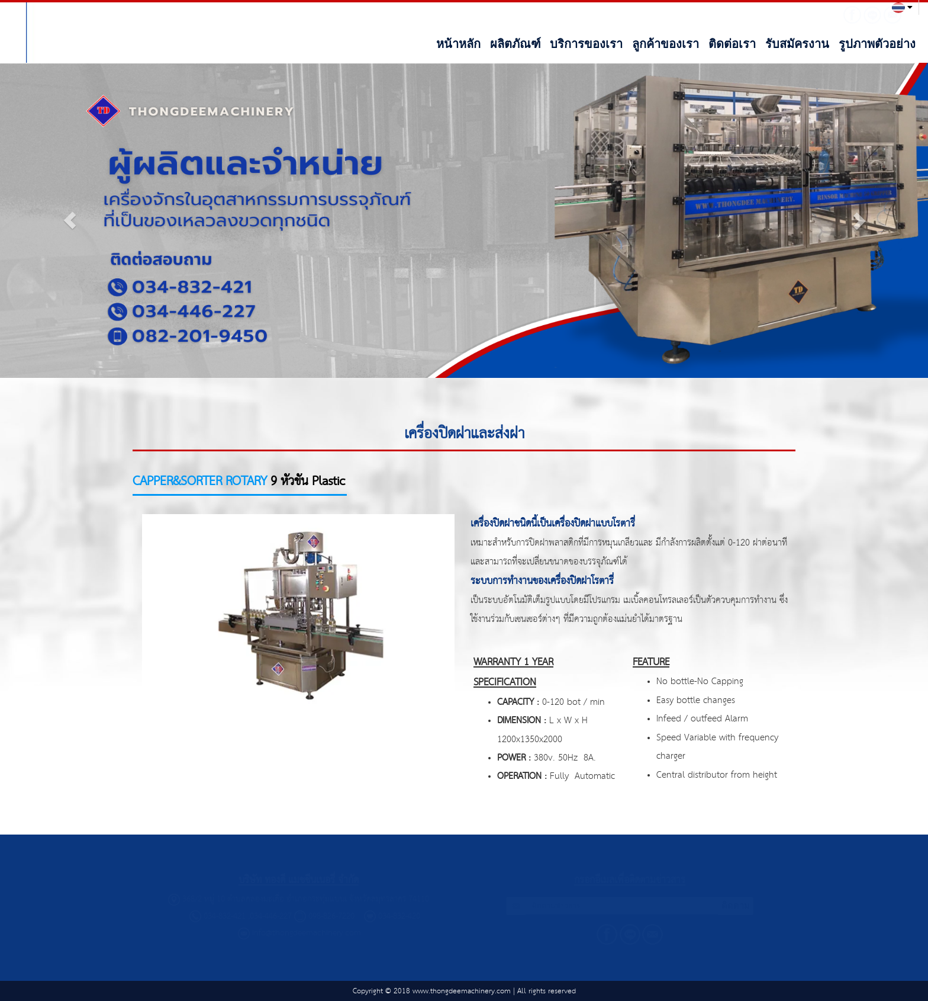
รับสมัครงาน (797, 43)
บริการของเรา (586, 43)
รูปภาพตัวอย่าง (877, 43)
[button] (69, 220)
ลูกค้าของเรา (665, 43)
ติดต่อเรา (732, 43)
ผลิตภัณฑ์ (515, 43)
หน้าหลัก (458, 43)
